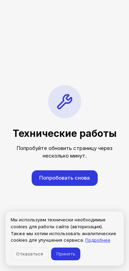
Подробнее (97, 240)
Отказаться (29, 254)
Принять (65, 254)
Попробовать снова (64, 177)
